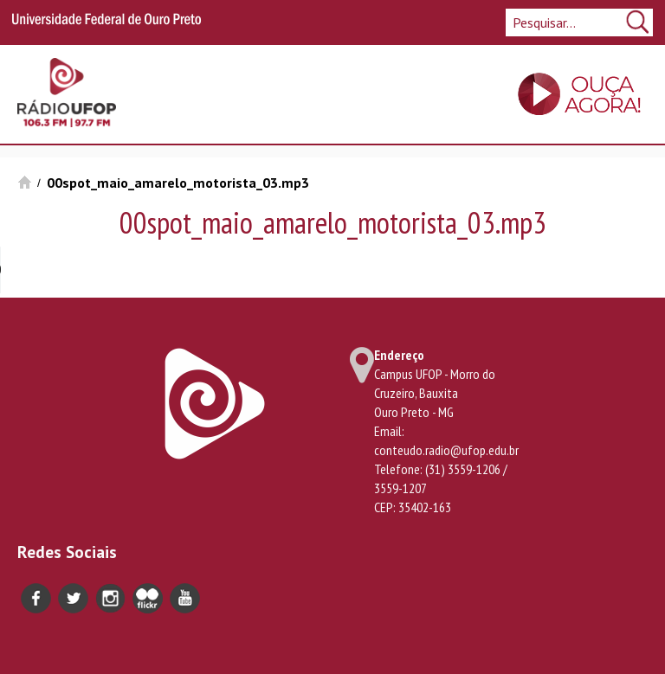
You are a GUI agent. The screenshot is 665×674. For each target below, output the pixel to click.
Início (24, 182)
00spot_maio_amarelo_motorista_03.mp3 (178, 182)
